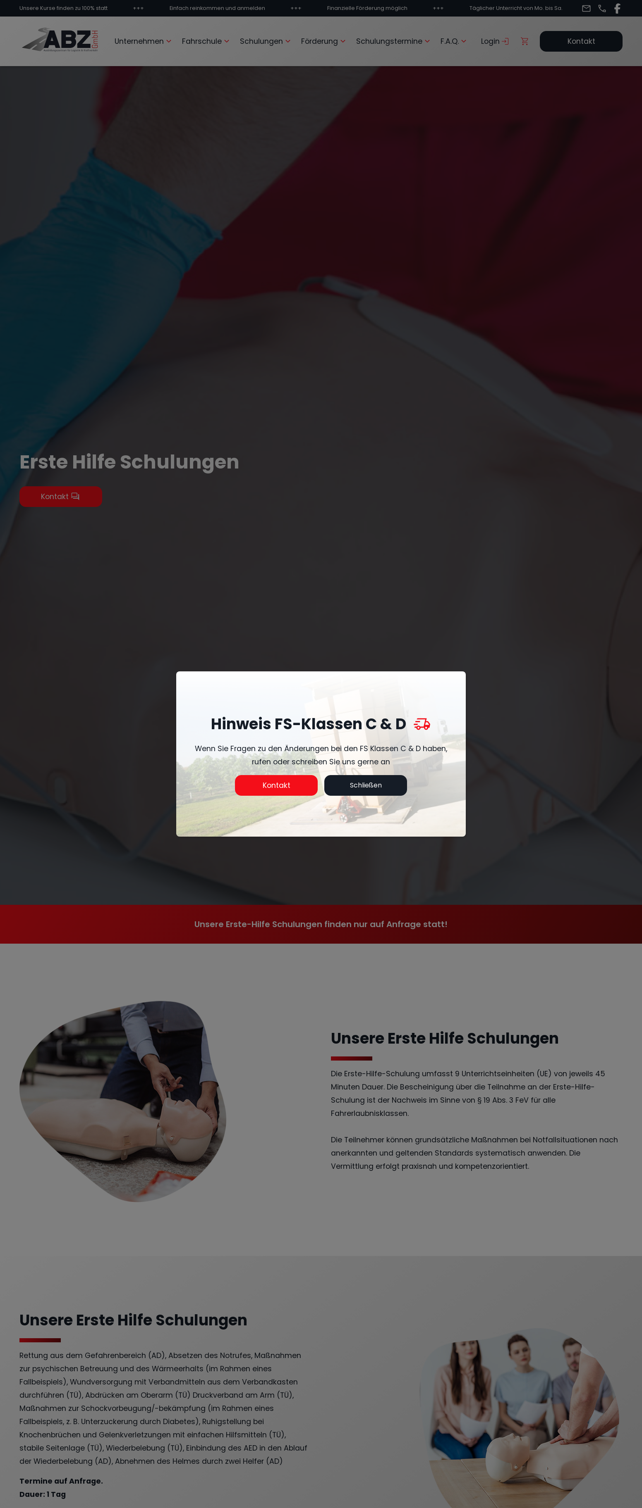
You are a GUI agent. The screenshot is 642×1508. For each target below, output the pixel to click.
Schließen (366, 785)
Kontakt (276, 785)
